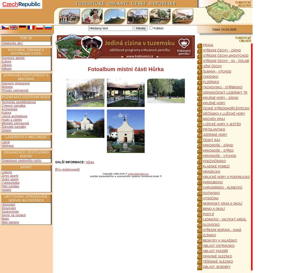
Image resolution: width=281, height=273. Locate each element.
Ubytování (8, 204)
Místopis (7, 87)
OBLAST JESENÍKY (217, 267)
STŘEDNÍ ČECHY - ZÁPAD (222, 50)
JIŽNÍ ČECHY (212, 66)
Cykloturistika (10, 183)
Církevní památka (13, 105)
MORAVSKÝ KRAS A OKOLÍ (222, 203)
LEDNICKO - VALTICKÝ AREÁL (225, 219)
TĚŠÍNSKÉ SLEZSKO (218, 261)
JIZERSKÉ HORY (215, 135)
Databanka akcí (12, 43)
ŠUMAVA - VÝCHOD (217, 71)
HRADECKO (211, 172)
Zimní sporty (10, 176)
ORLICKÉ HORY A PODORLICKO (226, 177)
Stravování (9, 208)
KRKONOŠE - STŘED (218, 150)
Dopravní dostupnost (16, 83)
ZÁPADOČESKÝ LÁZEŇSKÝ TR (225, 92)
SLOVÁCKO (211, 225)
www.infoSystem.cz (138, 174)
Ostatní (6, 130)
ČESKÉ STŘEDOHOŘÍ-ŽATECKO (226, 108)
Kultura (6, 61)
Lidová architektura (14, 116)
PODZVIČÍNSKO (214, 161)
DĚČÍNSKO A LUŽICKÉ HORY (224, 114)
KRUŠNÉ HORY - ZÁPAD (220, 98)
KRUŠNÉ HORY (214, 103)
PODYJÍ (208, 214)
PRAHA (208, 45)
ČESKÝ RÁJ (211, 140)
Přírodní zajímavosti (15, 90)
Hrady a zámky (12, 120)
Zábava (7, 65)
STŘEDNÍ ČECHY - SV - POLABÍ (226, 61)
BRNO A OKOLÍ (214, 209)
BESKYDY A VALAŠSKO (220, 240)
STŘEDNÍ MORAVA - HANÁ (222, 230)
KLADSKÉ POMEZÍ (216, 166)
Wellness (8, 145)
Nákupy (7, 68)
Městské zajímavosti (15, 123)
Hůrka (90, 162)
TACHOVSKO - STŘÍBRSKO (222, 87)
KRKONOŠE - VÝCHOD (219, 156)
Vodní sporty (10, 179)
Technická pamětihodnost (19, 102)
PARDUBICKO (213, 182)
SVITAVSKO (211, 193)
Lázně (6, 142)
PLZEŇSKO (211, 82)
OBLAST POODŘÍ (215, 251)
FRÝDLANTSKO (214, 129)
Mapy (5, 219)
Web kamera (10, 222)
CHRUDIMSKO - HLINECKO (222, 187)
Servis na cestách (14, 215)
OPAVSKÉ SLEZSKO (217, 256)
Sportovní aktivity (13, 58)
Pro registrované (67, 169)
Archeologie (9, 109)
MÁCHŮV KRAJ (214, 119)
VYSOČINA (211, 198)
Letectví (7, 172)
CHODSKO (210, 77)
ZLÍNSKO (209, 235)
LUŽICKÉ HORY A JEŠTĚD (222, 124)
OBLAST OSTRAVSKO (218, 246)
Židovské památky (14, 127)
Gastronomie (10, 211)
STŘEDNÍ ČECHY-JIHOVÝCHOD (226, 56)
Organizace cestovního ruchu (21, 160)
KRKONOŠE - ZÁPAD (218, 145)
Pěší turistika (10, 186)
